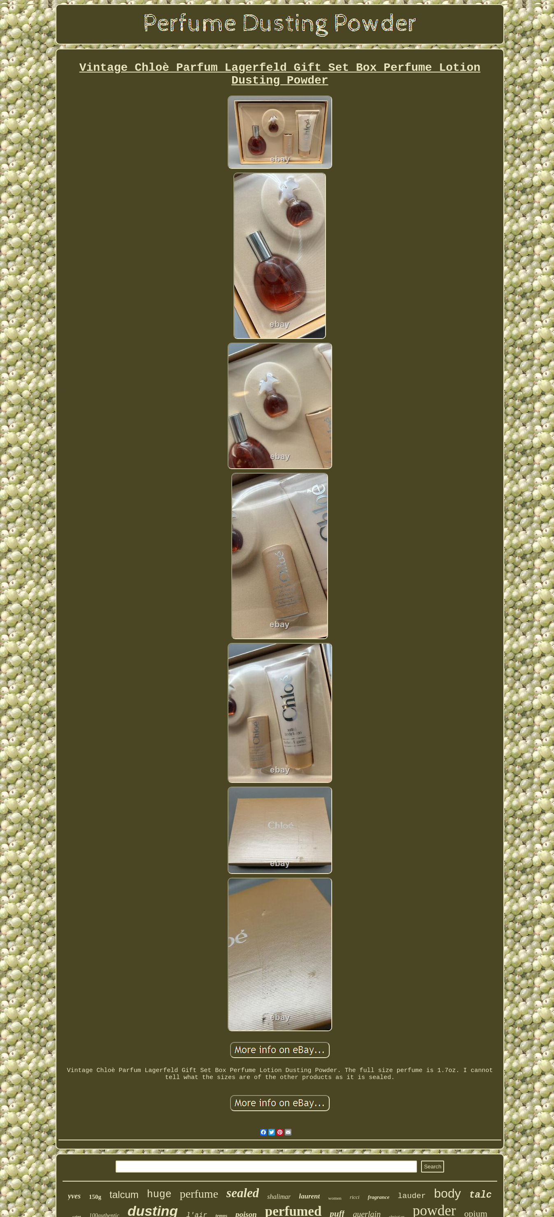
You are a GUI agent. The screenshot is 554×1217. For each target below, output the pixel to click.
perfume (199, 1193)
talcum (124, 1194)
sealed (242, 1193)
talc (480, 1195)
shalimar (279, 1196)
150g (95, 1197)
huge (159, 1195)
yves (74, 1196)
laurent (309, 1196)
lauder (412, 1196)
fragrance (378, 1197)
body (447, 1193)
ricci (355, 1197)
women (334, 1198)
